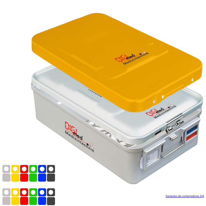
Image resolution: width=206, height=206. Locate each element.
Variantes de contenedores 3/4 (184, 196)
